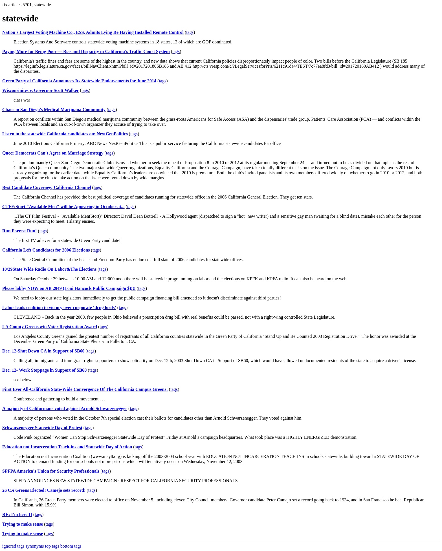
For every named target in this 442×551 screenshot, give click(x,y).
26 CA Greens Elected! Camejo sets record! (43, 490)
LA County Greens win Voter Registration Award (49, 326)
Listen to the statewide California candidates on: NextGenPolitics (65, 133)
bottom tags (71, 546)
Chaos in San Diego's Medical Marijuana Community (53, 109)
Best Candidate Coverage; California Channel (46, 187)
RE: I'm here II (17, 514)
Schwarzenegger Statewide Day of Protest (42, 427)
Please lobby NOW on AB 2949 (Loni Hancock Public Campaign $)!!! (69, 288)
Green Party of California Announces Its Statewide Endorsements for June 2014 (79, 80)
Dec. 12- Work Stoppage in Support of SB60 (44, 370)
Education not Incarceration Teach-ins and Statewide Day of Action (67, 446)
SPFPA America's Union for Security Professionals (50, 471)
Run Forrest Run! (19, 230)
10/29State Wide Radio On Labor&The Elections (49, 269)
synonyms (35, 546)
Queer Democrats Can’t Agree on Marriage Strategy (52, 153)
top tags (52, 546)
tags (189, 32)
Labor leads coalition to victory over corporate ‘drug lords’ (59, 307)
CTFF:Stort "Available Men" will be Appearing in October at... (63, 206)
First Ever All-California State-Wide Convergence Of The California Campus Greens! (85, 389)
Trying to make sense (22, 524)
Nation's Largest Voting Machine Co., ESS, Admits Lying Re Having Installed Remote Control (93, 32)
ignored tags (13, 546)
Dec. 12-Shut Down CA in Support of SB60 (43, 351)
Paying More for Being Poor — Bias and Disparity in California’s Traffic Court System (86, 51)
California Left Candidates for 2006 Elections (46, 250)
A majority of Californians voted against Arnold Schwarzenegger (64, 408)
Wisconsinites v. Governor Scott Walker (40, 90)
